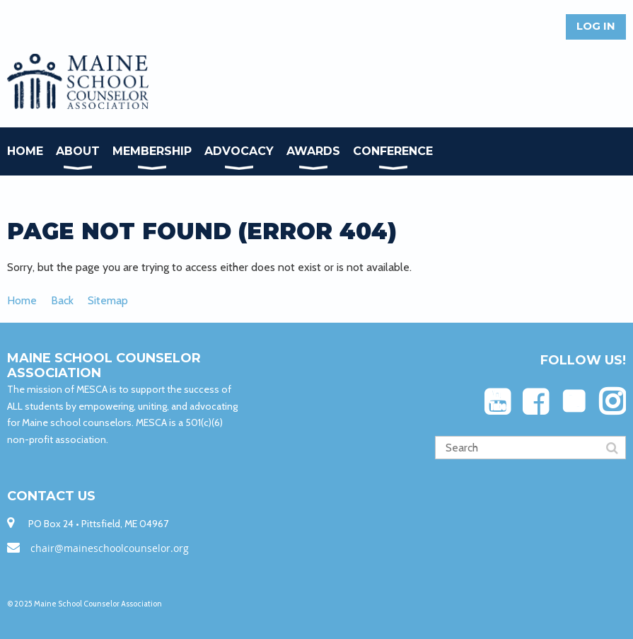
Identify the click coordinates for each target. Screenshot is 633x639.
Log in (595, 26)
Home (22, 300)
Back (62, 300)
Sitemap (108, 300)
